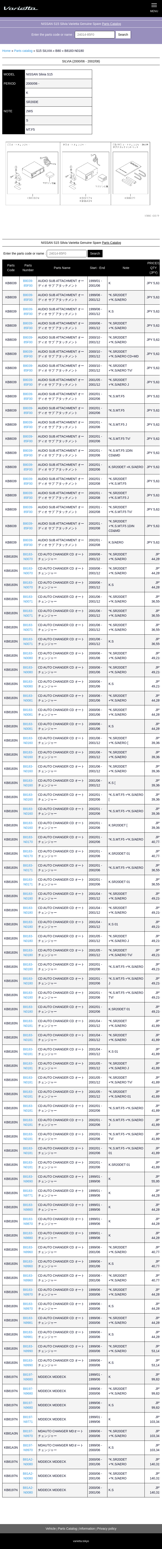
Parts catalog (23, 51)
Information (87, 1528)
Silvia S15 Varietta (25, 8)
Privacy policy (106, 1528)
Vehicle (51, 1528)
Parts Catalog (111, 24)
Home (6, 51)
